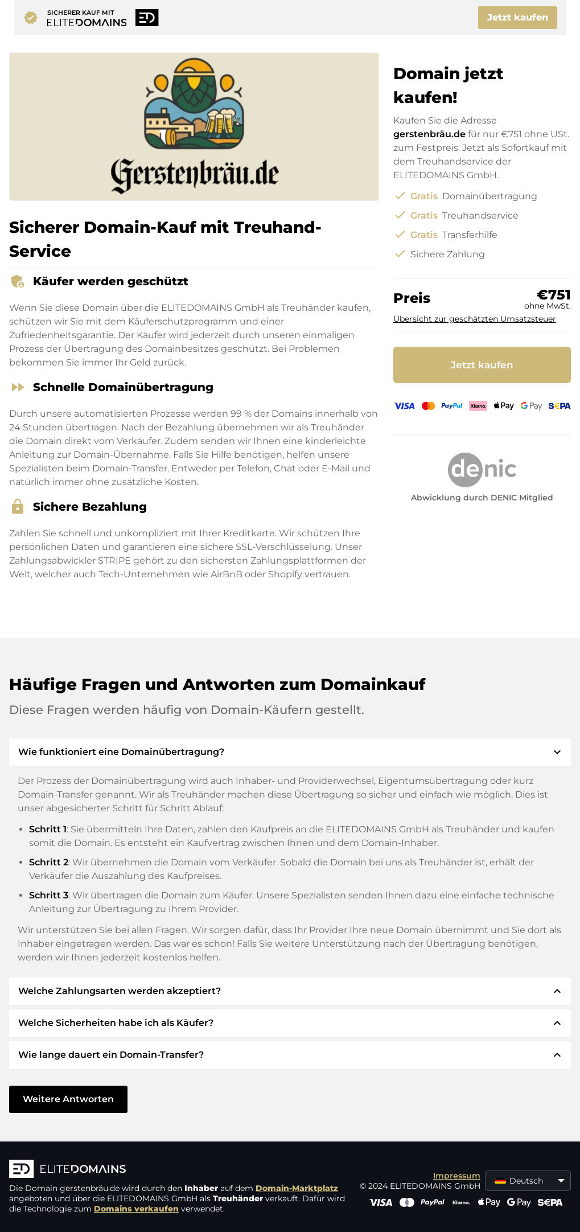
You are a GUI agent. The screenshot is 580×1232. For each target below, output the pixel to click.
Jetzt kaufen (517, 17)
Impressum (456, 1176)
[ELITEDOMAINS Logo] (180, 1170)
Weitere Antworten (68, 1099)
